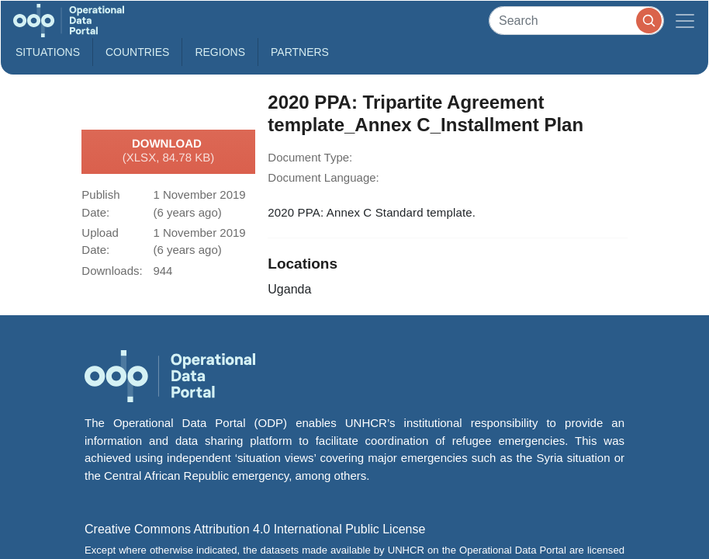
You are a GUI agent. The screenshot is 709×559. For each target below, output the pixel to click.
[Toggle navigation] (685, 20)
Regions (220, 52)
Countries (137, 52)
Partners (300, 52)
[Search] (576, 20)
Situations (48, 52)
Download (168, 151)
